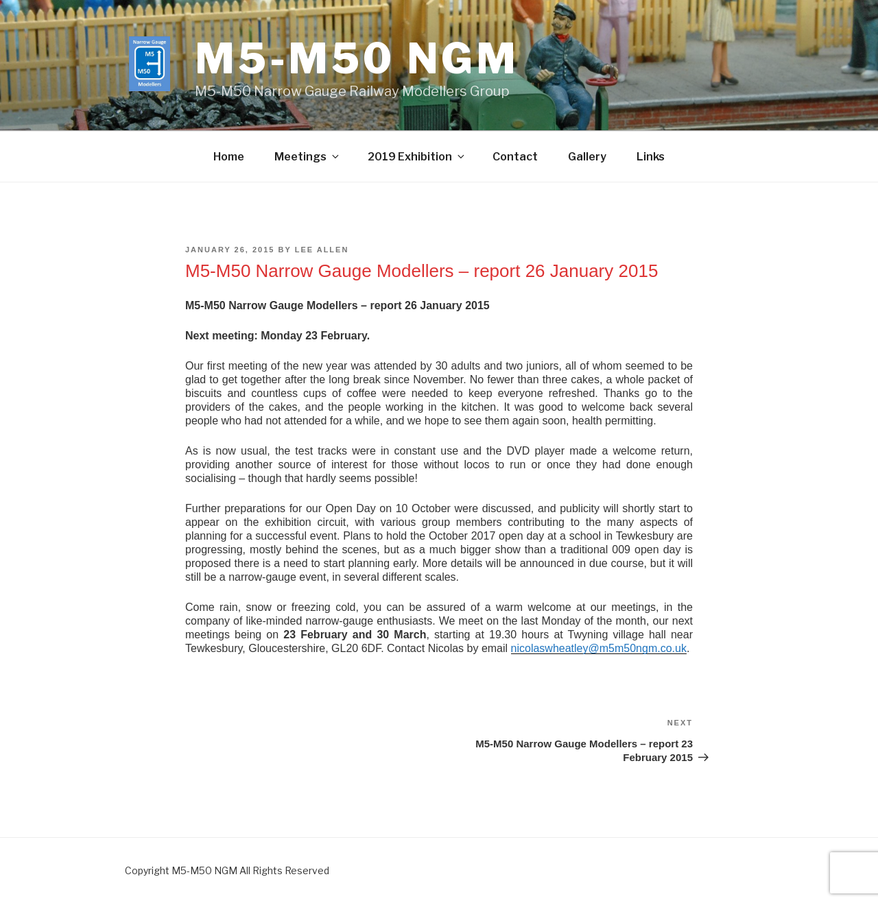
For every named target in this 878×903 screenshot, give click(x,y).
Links (651, 156)
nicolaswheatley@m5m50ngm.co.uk (599, 648)
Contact (515, 156)
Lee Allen (322, 249)
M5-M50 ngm (357, 59)
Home (228, 156)
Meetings (307, 156)
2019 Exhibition (417, 156)
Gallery (587, 156)
